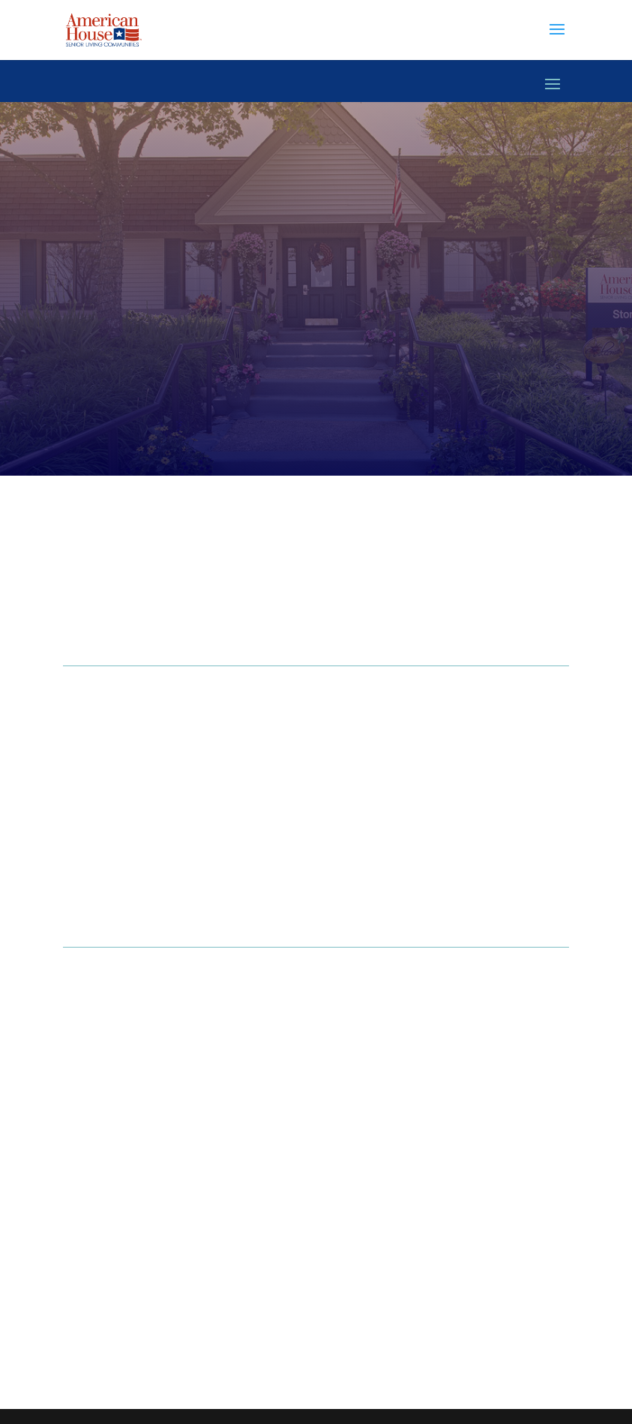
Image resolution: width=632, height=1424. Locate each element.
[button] (557, 39)
